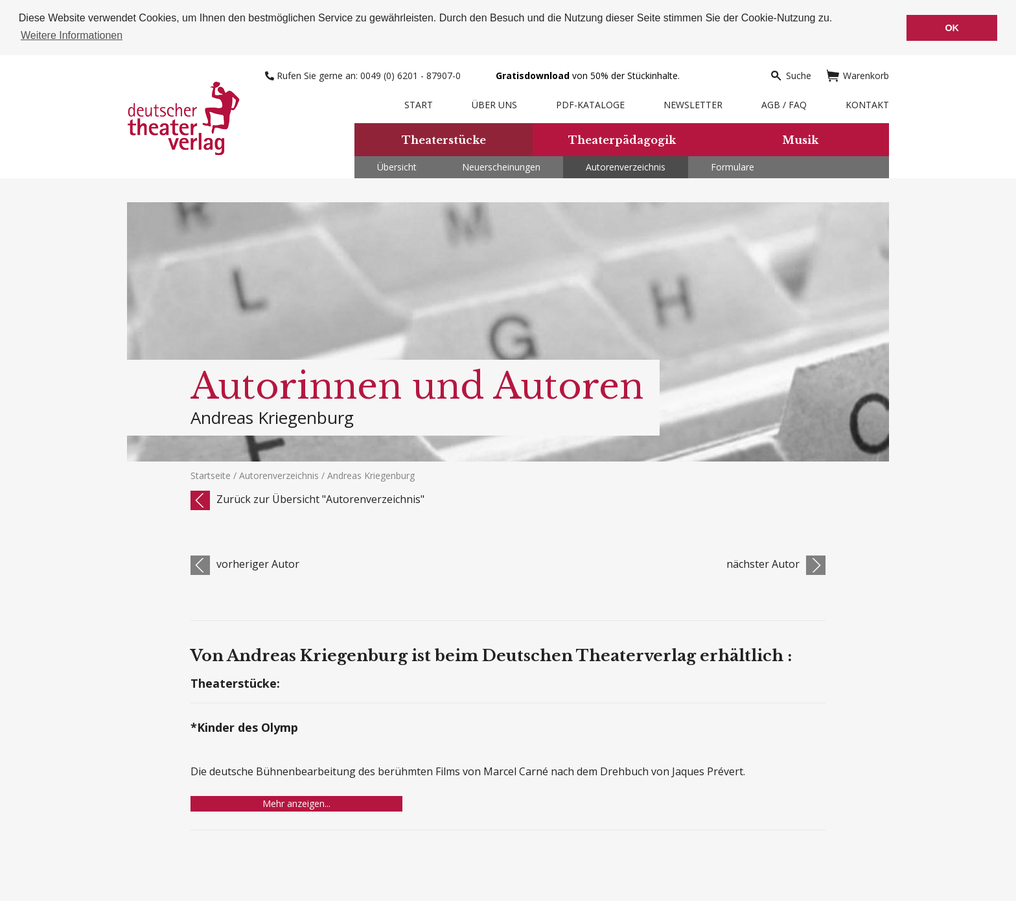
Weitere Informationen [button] (71, 35)
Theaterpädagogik (622, 138)
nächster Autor (763, 563)
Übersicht (397, 166)
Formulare (732, 166)
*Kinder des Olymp (244, 727)
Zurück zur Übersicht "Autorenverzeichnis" (320, 498)
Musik (800, 138)
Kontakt (867, 104)
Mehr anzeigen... (296, 803)
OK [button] (952, 28)
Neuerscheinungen (501, 166)
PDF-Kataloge (590, 104)
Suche (790, 75)
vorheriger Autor (257, 563)
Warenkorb (858, 75)
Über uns (494, 104)
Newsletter (693, 104)
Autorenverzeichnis (625, 166)
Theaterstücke (444, 138)
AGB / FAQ (784, 104)
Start (418, 104)
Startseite (210, 475)
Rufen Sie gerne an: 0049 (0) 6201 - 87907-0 (364, 75)
